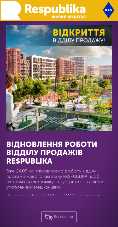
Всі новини (59, 216)
